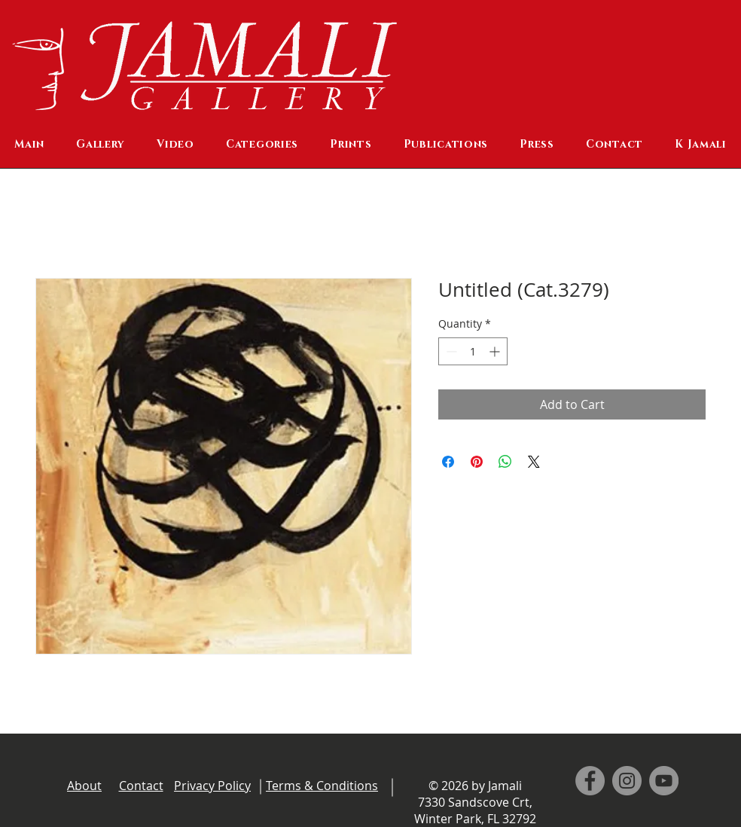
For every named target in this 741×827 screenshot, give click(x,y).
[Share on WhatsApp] (505, 462)
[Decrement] (450, 351)
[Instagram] (627, 780)
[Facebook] (590, 780)
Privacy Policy (212, 785)
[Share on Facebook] (448, 462)
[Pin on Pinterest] (477, 462)
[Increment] (495, 351)
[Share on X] (534, 462)
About (84, 785)
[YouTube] (663, 780)
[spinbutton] (472, 351)
